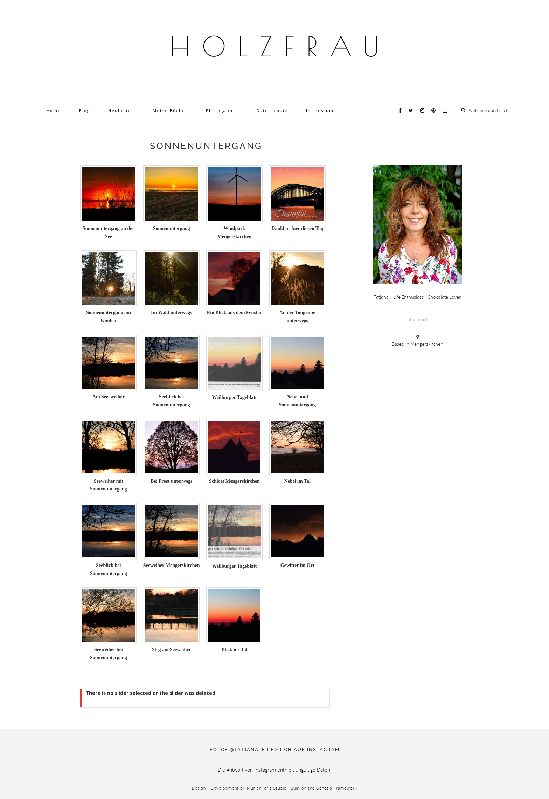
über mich (417, 319)
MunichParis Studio (267, 788)
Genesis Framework (336, 788)
